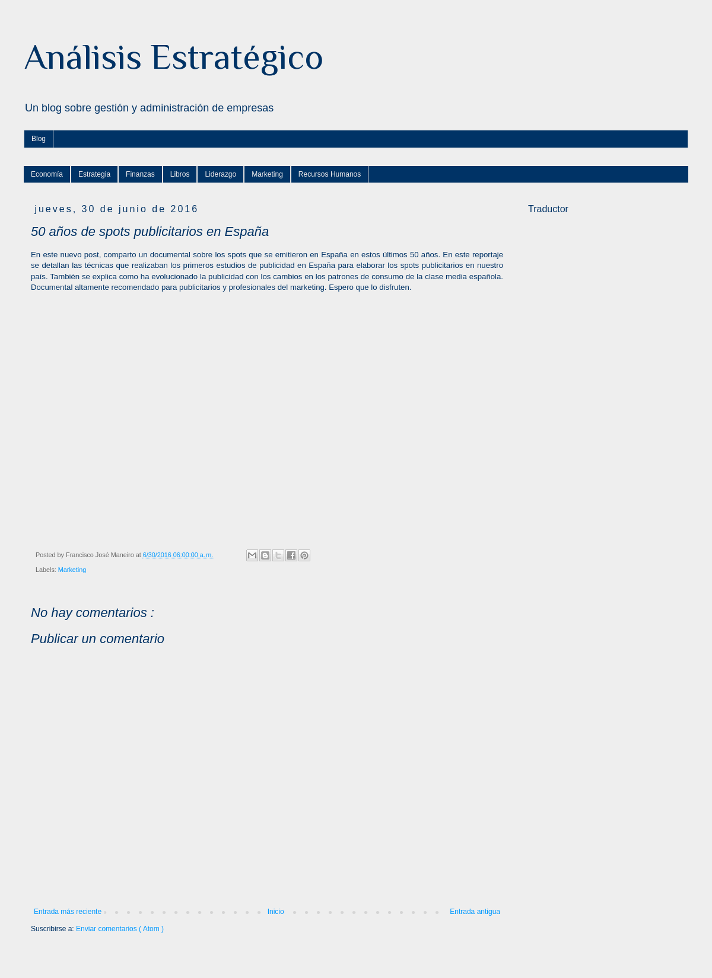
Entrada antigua (475, 911)
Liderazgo (220, 174)
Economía (47, 174)
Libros (180, 174)
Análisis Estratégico (173, 56)
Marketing (267, 174)
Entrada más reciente (67, 911)
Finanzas (140, 174)
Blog (38, 139)
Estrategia (94, 174)
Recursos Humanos (329, 174)
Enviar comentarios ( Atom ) (120, 929)
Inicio (276, 911)
